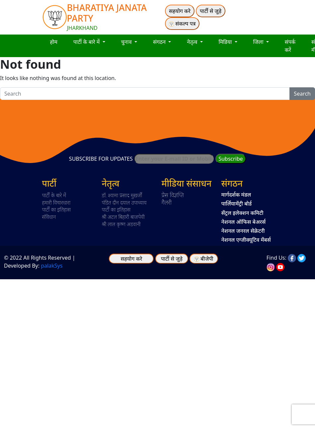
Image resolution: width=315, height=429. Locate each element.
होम (53, 41)
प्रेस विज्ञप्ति (173, 195)
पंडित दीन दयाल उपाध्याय (124, 202)
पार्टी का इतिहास (56, 209)
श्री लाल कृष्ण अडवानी (121, 224)
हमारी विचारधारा (56, 202)
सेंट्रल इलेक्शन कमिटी (242, 212)
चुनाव (127, 41)
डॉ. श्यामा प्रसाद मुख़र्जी (122, 195)
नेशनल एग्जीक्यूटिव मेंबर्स (246, 239)
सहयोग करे (180, 11)
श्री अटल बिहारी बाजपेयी (123, 216)
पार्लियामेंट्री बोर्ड (236, 203)
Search (302, 93)
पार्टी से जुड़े (210, 11)
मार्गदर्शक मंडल (236, 194)
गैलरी (167, 202)
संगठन (160, 41)
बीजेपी (206, 258)
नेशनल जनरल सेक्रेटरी (243, 230)
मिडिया (226, 41)
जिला (259, 41)
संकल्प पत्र (182, 23)
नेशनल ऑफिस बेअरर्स (243, 221)
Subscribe (230, 158)
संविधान (49, 216)
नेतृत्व (192, 41)
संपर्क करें (290, 45)
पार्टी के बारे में (87, 41)
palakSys (51, 265)
